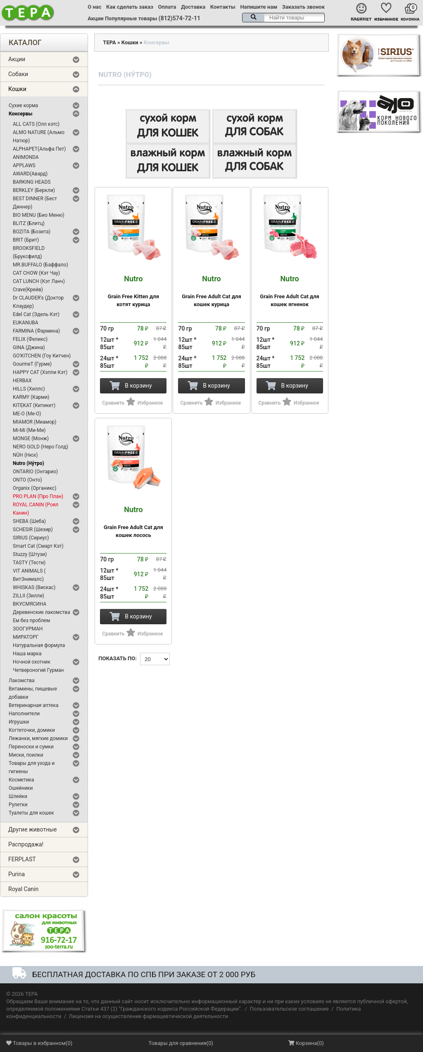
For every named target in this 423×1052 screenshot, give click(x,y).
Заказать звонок (303, 7)
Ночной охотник (31, 662)
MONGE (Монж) (31, 438)
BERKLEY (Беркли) (34, 190)
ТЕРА (109, 42)
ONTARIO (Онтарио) (35, 471)
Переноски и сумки (31, 747)
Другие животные (32, 829)
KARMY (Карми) (31, 397)
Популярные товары (131, 18)
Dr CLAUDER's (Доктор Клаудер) (38, 302)
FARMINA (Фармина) (36, 331)
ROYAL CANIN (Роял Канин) (35, 509)
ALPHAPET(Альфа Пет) (39, 149)
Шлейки (18, 796)
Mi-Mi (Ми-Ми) (29, 430)
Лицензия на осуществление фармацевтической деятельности (148, 1016)
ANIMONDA (26, 157)
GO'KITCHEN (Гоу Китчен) (42, 356)
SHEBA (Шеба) (29, 521)
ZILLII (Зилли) (28, 596)
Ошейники (21, 788)
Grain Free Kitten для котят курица (133, 291)
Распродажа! (25, 844)
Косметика (21, 780)
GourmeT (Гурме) (32, 364)
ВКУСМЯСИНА (29, 604)
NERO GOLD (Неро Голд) (40, 447)
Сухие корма (23, 105)
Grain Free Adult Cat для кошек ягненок (289, 291)
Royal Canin (23, 889)
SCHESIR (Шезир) (33, 529)
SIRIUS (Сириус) (31, 538)
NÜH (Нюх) (25, 455)
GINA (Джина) (29, 347)
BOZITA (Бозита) (31, 232)
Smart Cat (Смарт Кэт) (38, 546)
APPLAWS (24, 165)
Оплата (167, 7)
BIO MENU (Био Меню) (38, 215)
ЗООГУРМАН (28, 629)
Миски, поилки (26, 755)
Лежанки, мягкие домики (38, 738)
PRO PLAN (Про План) (38, 496)
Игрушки (19, 722)
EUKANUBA (25, 323)
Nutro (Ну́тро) (28, 463)
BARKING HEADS (31, 182)
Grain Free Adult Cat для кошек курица (211, 291)
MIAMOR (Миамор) (34, 422)
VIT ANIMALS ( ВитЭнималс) (29, 575)
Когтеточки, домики (32, 730)
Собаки (18, 74)
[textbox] (283, 17)
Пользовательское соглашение (289, 1009)
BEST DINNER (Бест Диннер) (35, 203)
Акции (95, 18)
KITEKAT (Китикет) (34, 405)
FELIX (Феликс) (30, 339)
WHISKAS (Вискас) (34, 587)
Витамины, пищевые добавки (33, 693)
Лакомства (22, 680)
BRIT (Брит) (26, 240)
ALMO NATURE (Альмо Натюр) (38, 136)
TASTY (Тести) (29, 563)
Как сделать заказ (129, 7)
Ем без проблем (31, 620)
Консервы (20, 114)
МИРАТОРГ (25, 637)
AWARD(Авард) (30, 174)
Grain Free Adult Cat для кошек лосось (133, 522)
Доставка (193, 7)
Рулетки (18, 805)
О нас (94, 7)
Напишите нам (258, 7)
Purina (16, 874)
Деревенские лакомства (41, 612)
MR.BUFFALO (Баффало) (40, 265)
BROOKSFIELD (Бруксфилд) (29, 252)
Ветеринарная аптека (33, 705)
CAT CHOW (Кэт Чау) (36, 273)
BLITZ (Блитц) (29, 223)
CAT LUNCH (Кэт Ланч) (39, 281)
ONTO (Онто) (27, 480)
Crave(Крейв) (28, 289)
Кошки (17, 89)
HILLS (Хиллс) (29, 389)
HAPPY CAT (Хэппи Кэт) (40, 372)
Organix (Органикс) (34, 488)
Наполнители (24, 714)
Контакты (222, 7)
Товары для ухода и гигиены (32, 767)
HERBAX (22, 380)
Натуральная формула (39, 645)
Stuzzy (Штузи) (30, 554)
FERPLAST (22, 859)
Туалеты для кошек (31, 813)
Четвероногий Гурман (38, 670)
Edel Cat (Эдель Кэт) (36, 314)
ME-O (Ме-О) (27, 414)
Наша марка (27, 654)
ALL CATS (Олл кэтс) (36, 124)
